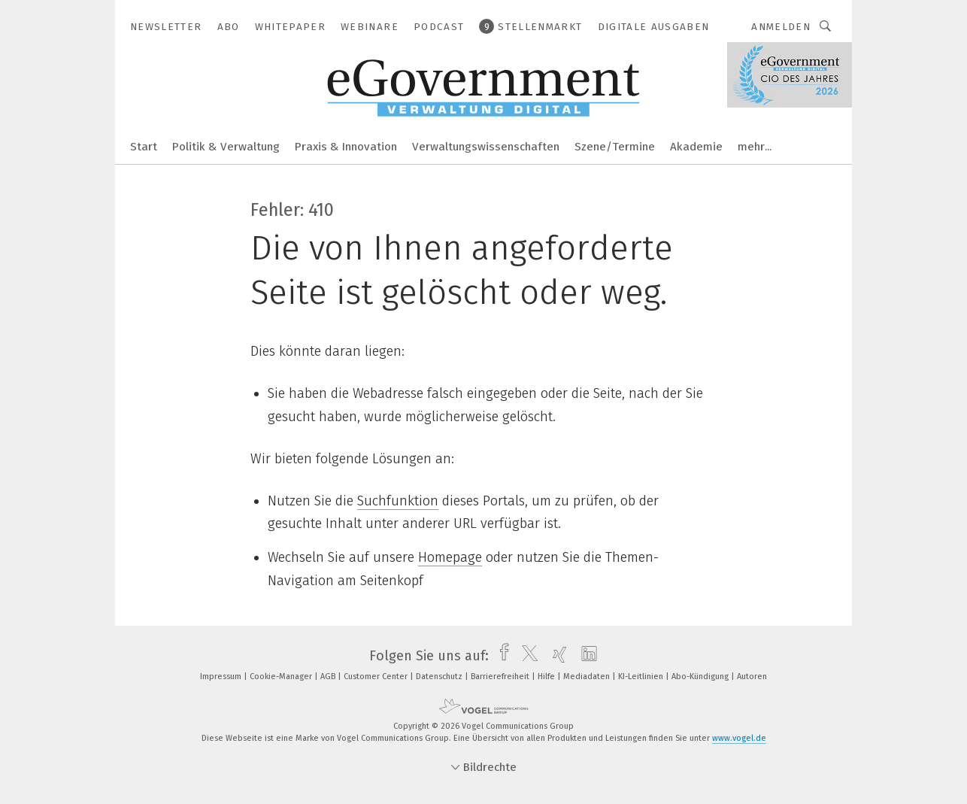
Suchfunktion (397, 501)
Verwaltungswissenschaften (485, 146)
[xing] (556, 656)
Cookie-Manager (282, 676)
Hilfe (547, 676)
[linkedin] (585, 656)
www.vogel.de (739, 738)
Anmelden (781, 26)
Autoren (752, 676)
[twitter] (526, 656)
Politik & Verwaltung (226, 146)
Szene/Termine (614, 146)
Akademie (696, 146)
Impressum (222, 676)
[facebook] (500, 656)
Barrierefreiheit (501, 676)
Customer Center (377, 676)
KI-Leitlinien (641, 676)
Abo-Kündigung (701, 676)
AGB (329, 676)
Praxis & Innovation (346, 146)
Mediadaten (587, 676)
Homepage (450, 557)
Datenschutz (440, 676)
